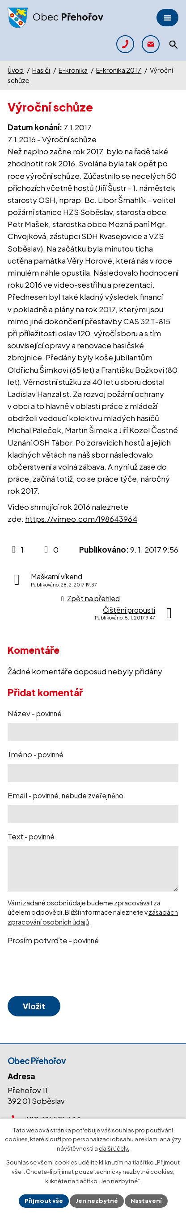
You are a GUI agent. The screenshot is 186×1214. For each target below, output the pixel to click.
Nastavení (146, 1200)
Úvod (16, 70)
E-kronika (73, 70)
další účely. (114, 1148)
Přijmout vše (44, 1200)
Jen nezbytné (97, 1200)
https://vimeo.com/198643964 (81, 519)
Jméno (35, 754)
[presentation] (74, 971)
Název (35, 713)
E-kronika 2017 (118, 70)
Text (31, 836)
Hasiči (41, 70)
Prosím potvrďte (53, 940)
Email (65, 795)
